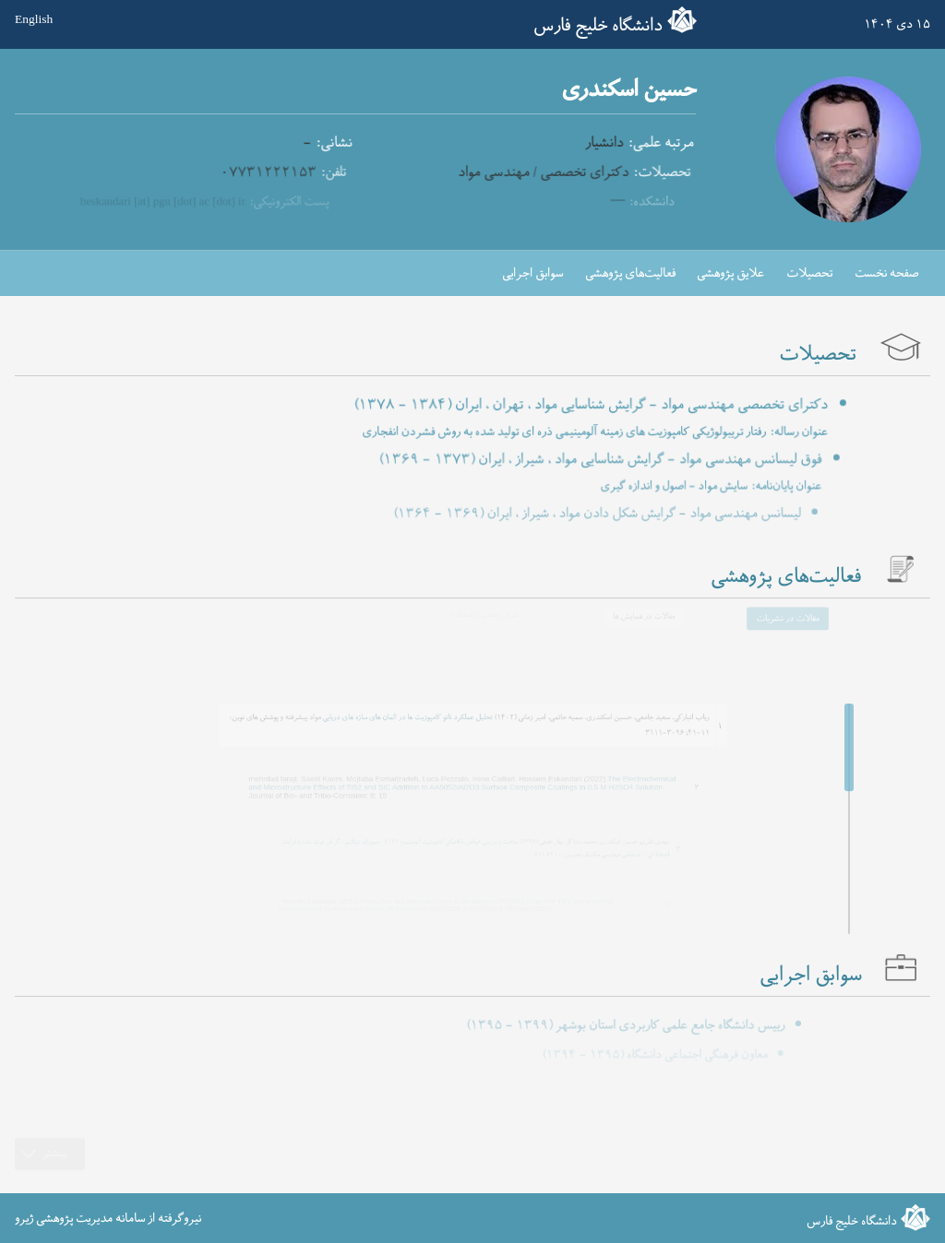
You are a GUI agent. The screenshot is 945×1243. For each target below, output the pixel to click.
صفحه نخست (887, 273)
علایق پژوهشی (730, 273)
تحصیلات (809, 273)
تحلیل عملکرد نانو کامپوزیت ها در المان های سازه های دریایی (419, 714)
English (34, 20)
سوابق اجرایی (532, 273)
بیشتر (54, 1154)
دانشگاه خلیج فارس (598, 25)
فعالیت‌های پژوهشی (630, 273)
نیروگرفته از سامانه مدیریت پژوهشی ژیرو (108, 1217)
